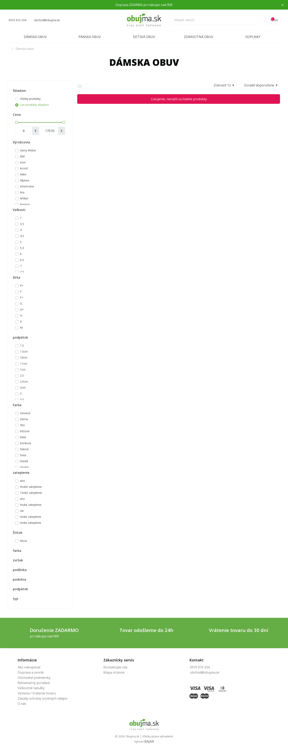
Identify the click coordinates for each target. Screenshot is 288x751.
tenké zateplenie (30, 517)
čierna (24, 419)
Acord (24, 168)
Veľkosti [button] (19, 210)
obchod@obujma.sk (204, 672)
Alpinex (24, 180)
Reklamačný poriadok (34, 683)
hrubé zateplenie (30, 505)
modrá (24, 467)
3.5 (22, 399)
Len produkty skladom (34, 105)
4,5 (22, 236)
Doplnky (252, 37)
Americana (27, 186)
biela (23, 437)
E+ (21, 285)
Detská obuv (144, 37)
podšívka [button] (20, 570)
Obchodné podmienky (34, 677)
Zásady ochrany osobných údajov (42, 698)
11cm (23, 363)
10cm (23, 357)
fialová (24, 449)
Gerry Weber (28, 150)
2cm (23, 387)
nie (22, 511)
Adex (23, 174)
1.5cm (24, 351)
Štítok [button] (17, 532)
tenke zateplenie (30, 523)
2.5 (22, 375)
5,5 (22, 248)
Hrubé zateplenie (31, 487)
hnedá (24, 461)
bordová (25, 443)
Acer (23, 162)
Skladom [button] (19, 90)
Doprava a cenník (31, 672)
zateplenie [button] (21, 472)
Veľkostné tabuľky (31, 688)
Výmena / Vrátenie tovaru (37, 693)
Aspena (25, 204)
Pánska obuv (90, 37)
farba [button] (17, 550)
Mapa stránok (114, 672)
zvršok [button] (18, 560)
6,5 (22, 260)
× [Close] (282, 4)
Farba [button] (17, 405)
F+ (21, 297)
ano (22, 499)
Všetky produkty (30, 99)
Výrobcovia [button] (21, 142)
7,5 (22, 272)
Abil (22, 156)
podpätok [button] (20, 337)
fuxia (23, 455)
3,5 (22, 224)
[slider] (16, 122)
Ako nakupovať (29, 667)
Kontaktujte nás (115, 667)
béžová (24, 431)
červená (25, 413)
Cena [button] (17, 114)
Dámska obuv (35, 37)
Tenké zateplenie (31, 493)
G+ (22, 309)
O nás (22, 703)
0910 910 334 (200, 667)
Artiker (24, 198)
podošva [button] (19, 579)
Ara (22, 192)
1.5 (22, 345)
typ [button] (15, 598)
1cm (23, 369)
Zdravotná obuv (198, 37)
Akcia (23, 541)
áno (22, 481)
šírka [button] (16, 277)
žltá (22, 425)
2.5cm (24, 381)
